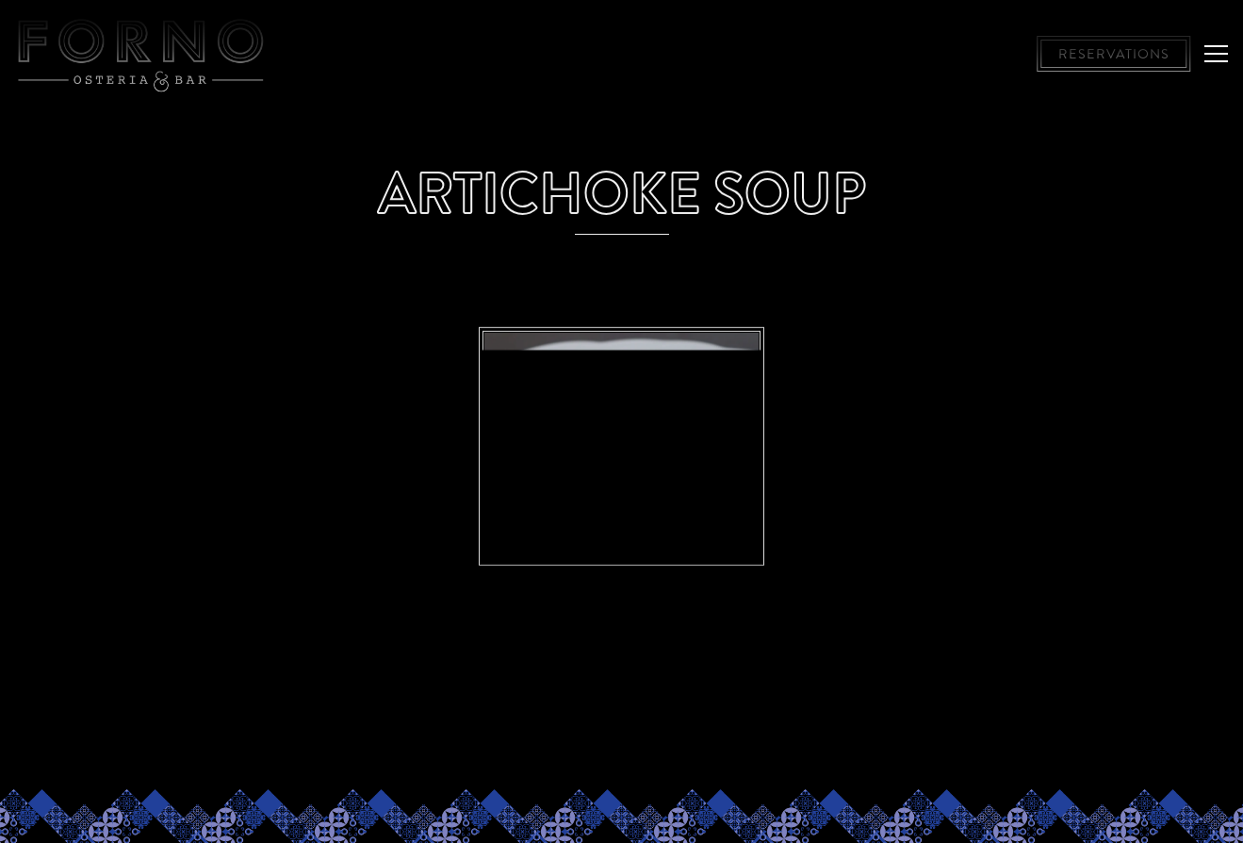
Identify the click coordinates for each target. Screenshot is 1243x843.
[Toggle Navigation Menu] (1216, 53)
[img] (621, 430)
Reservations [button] (1113, 53)
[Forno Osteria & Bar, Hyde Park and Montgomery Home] (141, 53)
